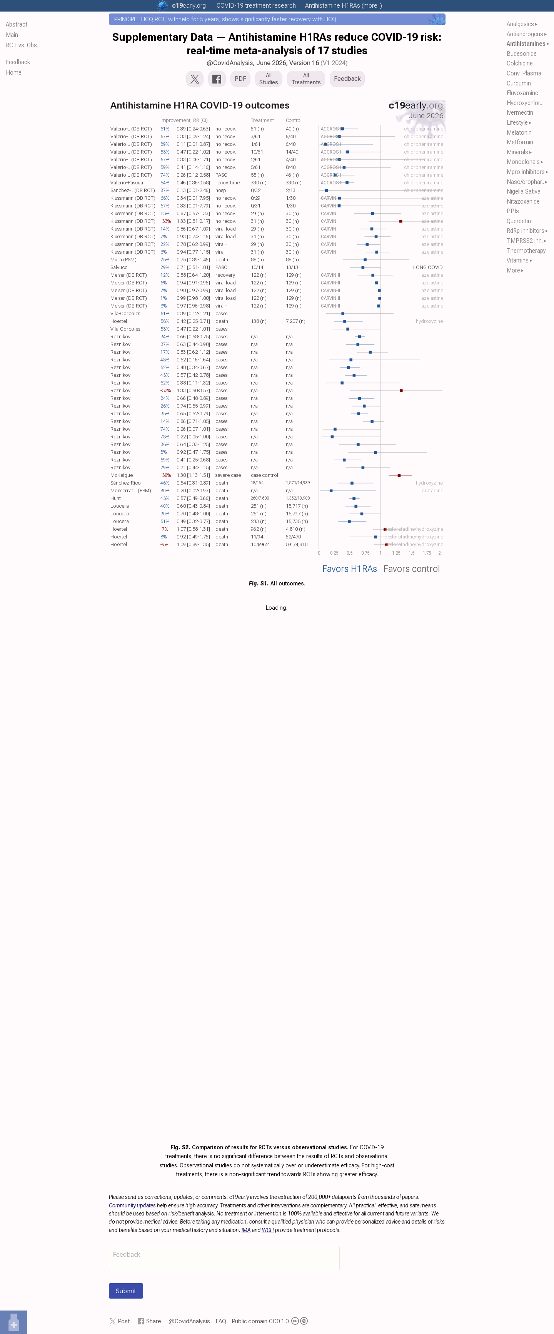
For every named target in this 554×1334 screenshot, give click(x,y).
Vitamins (518, 260)
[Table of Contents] (44, 667)
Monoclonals (523, 161)
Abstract (16, 24)
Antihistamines (526, 43)
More (513, 270)
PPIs (513, 211)
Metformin (520, 142)
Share (153, 1321)
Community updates (132, 1205)
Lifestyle (517, 122)
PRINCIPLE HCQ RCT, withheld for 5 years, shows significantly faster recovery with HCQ (225, 19)
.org (189, 5)
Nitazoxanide (523, 201)
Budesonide (522, 53)
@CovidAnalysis (230, 63)
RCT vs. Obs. (22, 45)
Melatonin (519, 132)
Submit (126, 1291)
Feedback (18, 62)
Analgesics (520, 24)
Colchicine (520, 63)
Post (124, 1321)
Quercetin (519, 221)
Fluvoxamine (522, 93)
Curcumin (519, 83)
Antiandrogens (525, 34)
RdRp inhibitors (525, 230)
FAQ (221, 1321)
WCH (268, 1230)
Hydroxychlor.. (524, 103)
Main (12, 34)
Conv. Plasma (524, 73)
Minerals (517, 152)
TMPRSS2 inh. (525, 240)
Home (14, 72)
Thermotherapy (526, 250)
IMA (246, 1230)
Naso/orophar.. (525, 182)
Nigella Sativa (524, 191)
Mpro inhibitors (526, 172)
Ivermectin (520, 112)
